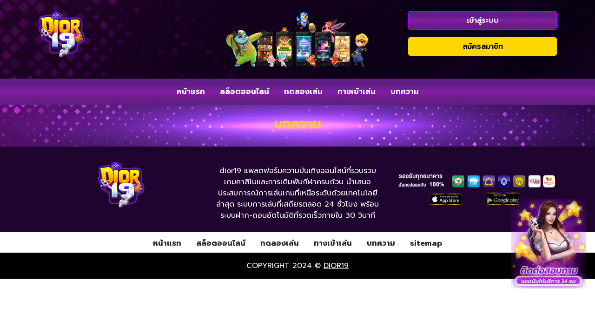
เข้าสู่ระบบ (483, 20)
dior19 (336, 265)
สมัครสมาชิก (483, 46)
